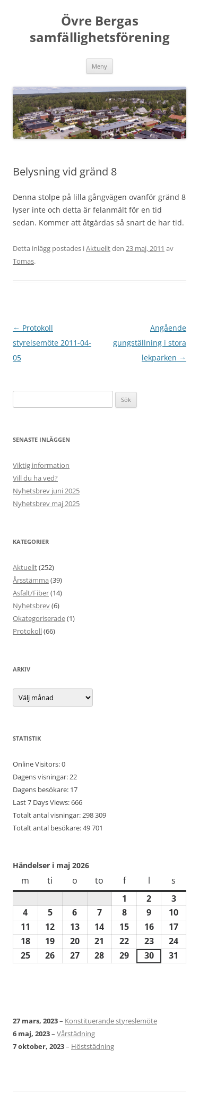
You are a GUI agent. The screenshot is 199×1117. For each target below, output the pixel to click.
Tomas (23, 261)
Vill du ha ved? (35, 478)
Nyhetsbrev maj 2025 (46, 503)
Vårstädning (76, 1033)
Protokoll (27, 631)
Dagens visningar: (41, 777)
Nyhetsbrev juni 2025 (46, 490)
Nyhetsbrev (31, 605)
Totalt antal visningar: (47, 815)
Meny (99, 66)
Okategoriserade (39, 618)
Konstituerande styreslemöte (111, 1021)
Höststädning (92, 1046)
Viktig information (41, 465)
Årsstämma (31, 580)
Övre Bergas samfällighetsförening (100, 29)
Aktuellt (98, 248)
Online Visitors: (37, 764)
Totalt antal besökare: (48, 828)
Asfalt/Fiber (31, 593)
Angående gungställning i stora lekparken (149, 343)
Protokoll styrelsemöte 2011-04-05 (52, 343)
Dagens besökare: (41, 789)
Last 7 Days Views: (42, 802)
